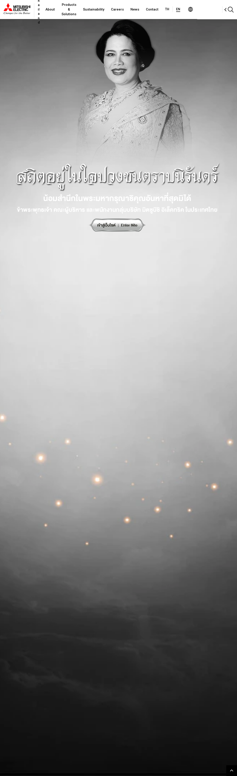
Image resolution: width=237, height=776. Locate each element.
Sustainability (114, 9)
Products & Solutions (84, 9)
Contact (173, 9)
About (60, 9)
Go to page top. (231, 770)
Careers (138, 9)
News (156, 9)
